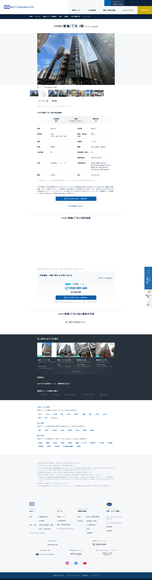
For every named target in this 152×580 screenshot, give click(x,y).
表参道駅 (92, 439)
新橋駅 (48, 439)
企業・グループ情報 (103, 3)
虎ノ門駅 (101, 439)
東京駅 (40, 439)
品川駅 (55, 439)
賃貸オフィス (61, 514)
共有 (148, 305)
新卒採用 (109, 524)
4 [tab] (76, 368)
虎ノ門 (40, 411)
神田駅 (49, 442)
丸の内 (105, 411)
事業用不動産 (90, 3)
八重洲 (84, 411)
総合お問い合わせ (56, 572)
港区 (39, 427)
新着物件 (40, 374)
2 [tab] (73, 368)
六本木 (48, 411)
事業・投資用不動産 (109, 10)
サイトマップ (97, 572)
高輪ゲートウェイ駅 (81, 439)
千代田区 (54, 427)
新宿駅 (70, 439)
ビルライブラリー (128, 10)
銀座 (39, 414)
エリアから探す (41, 391)
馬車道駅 (40, 442)
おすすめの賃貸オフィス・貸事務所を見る (53, 380)
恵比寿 (76, 411)
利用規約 (86, 572)
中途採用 (109, 528)
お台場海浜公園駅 (68, 442)
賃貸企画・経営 (92, 518)
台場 (46, 414)
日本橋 (55, 411)
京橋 (62, 411)
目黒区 (85, 427)
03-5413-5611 (76, 292)
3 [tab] (75, 368)
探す (30, 514)
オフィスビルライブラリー (65, 525)
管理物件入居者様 (118, 4)
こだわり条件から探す (87, 391)
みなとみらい (54, 414)
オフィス (80, 3)
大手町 (97, 411)
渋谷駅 (62, 439)
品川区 (77, 427)
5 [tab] (78, 368)
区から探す (55, 391)
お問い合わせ (145, 10)
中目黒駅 (110, 439)
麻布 (90, 411)
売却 (88, 526)
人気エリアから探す (45, 404)
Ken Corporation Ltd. (19, 7)
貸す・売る (33, 522)
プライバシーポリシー (73, 572)
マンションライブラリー (37, 530)
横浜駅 (78, 442)
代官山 (69, 411)
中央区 (62, 427)
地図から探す (103, 391)
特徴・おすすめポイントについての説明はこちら (53, 106)
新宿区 (70, 427)
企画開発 (89, 530)
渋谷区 (46, 427)
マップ (82, 284)
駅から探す (41, 432)
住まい (72, 3)
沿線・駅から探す (70, 391)
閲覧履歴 (131, 4)
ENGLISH (115, 1)
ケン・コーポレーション (114, 520)
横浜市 (92, 427)
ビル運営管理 (92, 10)
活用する (81, 518)
